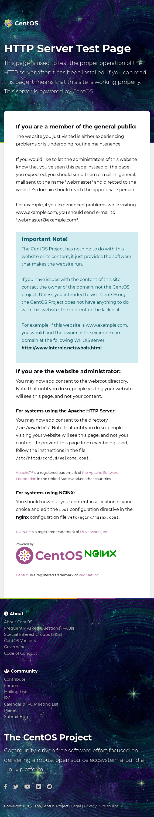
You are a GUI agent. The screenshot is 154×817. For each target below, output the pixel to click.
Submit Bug (16, 716)
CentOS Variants (20, 640)
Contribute (15, 679)
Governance (16, 646)
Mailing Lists (16, 691)
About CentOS (18, 622)
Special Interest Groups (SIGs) (33, 634)
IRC (7, 698)
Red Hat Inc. (89, 575)
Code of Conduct (20, 653)
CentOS (83, 91)
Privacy (90, 806)
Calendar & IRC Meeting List (31, 704)
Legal (76, 806)
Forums (11, 685)
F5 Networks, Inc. (94, 532)
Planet (10, 710)
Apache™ (24, 473)
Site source (108, 806)
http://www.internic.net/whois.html (62, 347)
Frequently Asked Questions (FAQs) (39, 628)
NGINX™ (23, 532)
